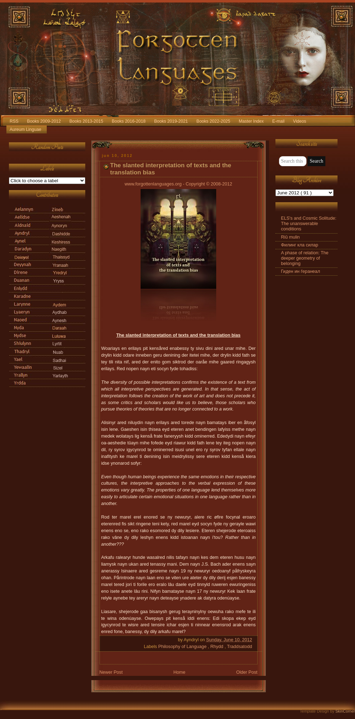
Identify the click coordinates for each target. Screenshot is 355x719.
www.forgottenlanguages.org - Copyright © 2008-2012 (178, 184)
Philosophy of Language (183, 646)
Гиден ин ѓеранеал (300, 271)
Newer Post (111, 672)
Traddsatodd (239, 646)
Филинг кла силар (299, 245)
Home (179, 672)
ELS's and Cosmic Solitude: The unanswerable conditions (308, 223)
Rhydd (217, 646)
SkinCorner (345, 711)
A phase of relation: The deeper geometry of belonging (305, 258)
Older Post (247, 672)
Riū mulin (290, 237)
